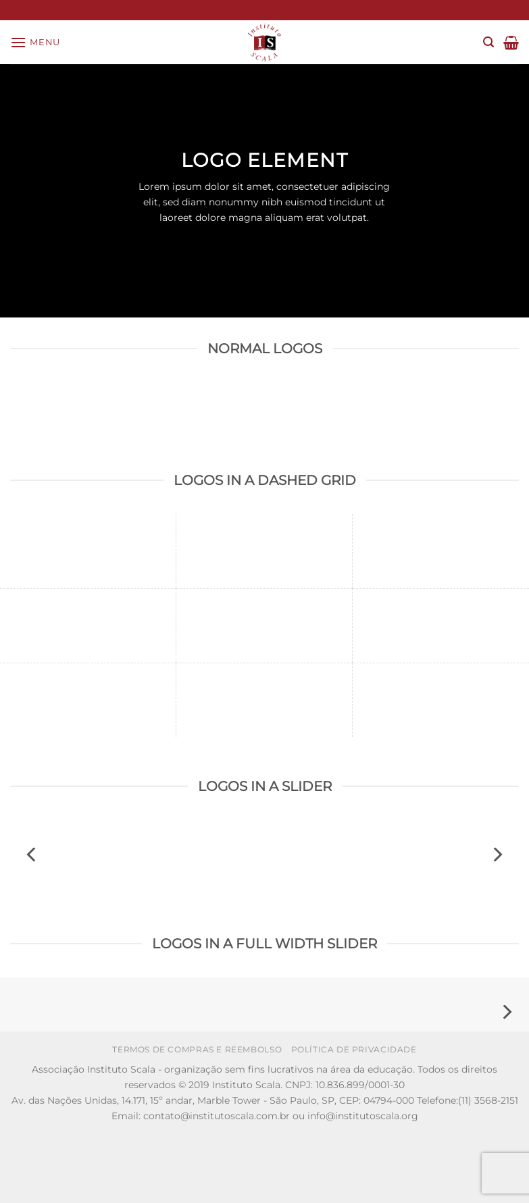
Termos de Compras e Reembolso (197, 1049)
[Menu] (35, 42)
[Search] (488, 42)
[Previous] (32, 855)
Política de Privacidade (354, 1049)
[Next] (496, 855)
